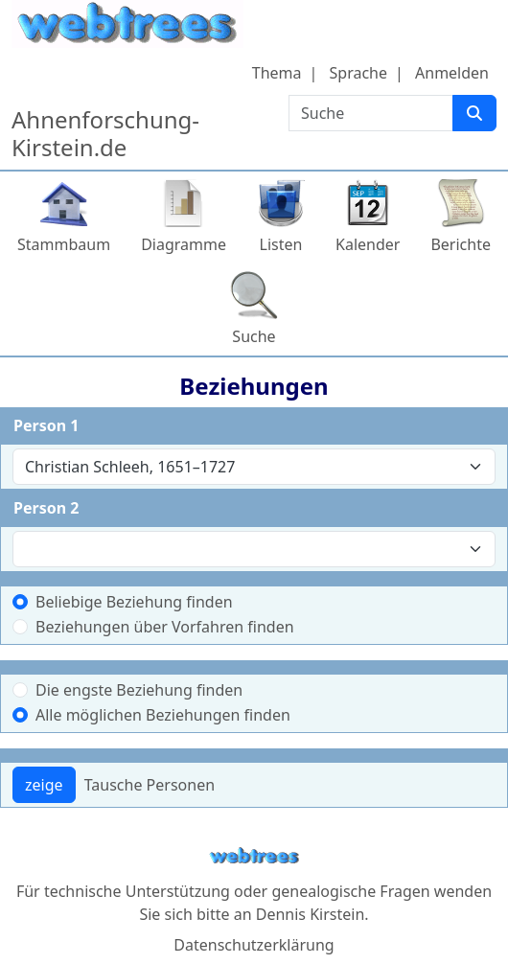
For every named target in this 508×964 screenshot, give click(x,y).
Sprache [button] (358, 72)
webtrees (254, 856)
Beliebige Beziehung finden (134, 601)
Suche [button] (253, 336)
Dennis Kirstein (310, 914)
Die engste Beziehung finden (138, 689)
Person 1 (46, 425)
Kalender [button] (367, 244)
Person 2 (46, 507)
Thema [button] (277, 72)
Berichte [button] (460, 244)
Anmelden (452, 72)
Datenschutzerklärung (253, 944)
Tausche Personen (149, 784)
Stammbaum (63, 244)
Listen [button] (281, 244)
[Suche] (474, 113)
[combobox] (254, 466)
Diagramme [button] (183, 244)
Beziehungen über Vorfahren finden (164, 626)
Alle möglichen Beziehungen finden (162, 714)
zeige (44, 784)
